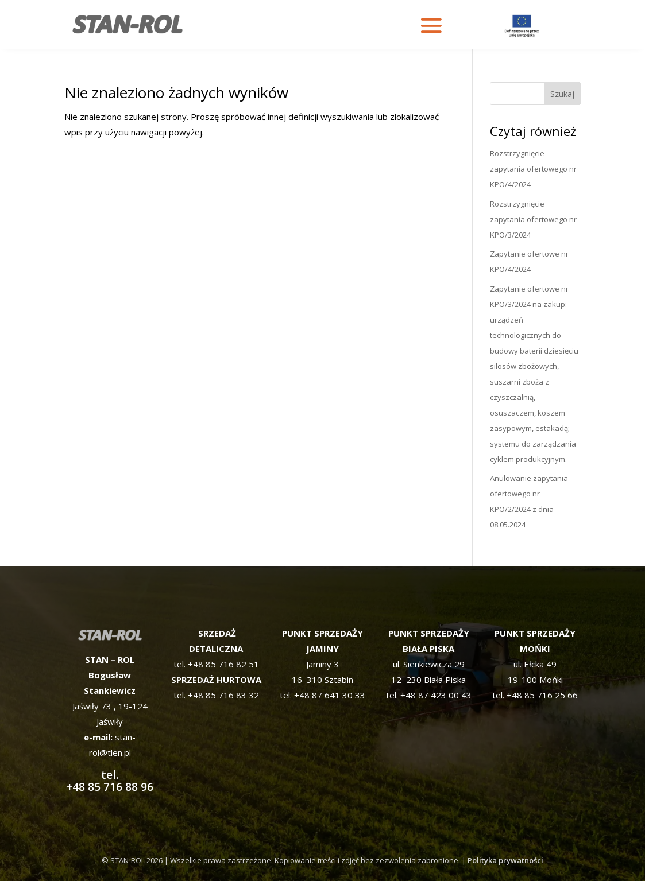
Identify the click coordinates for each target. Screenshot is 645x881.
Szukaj (562, 93)
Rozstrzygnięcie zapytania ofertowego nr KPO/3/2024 (533, 219)
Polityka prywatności (505, 860)
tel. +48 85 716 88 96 (109, 760)
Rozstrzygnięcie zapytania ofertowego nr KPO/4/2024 (533, 168)
